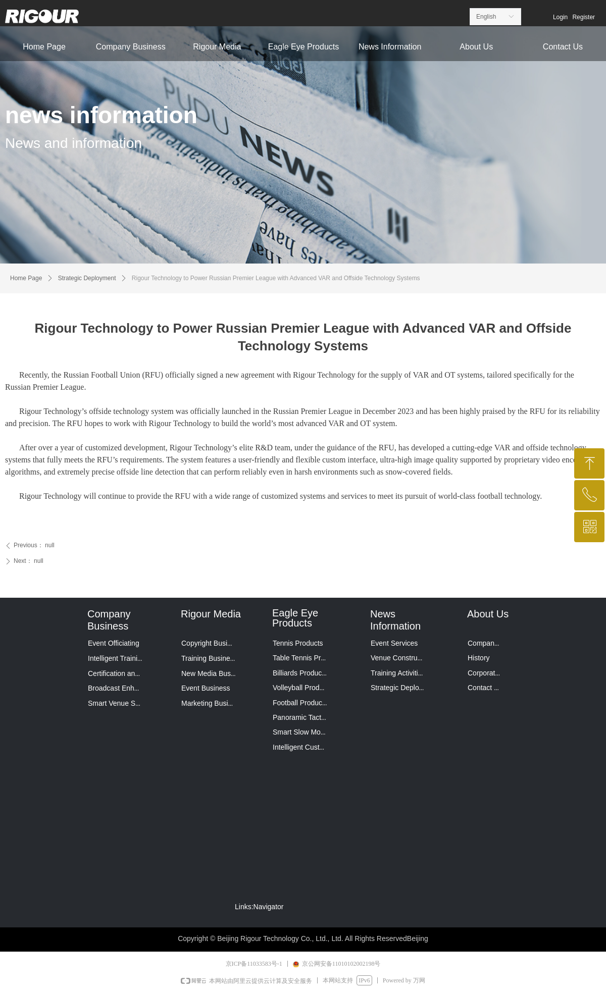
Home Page (26, 278)
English (486, 16)
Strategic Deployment (87, 278)
